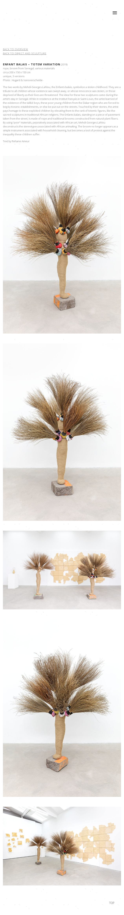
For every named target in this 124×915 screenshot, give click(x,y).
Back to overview (15, 49)
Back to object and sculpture (24, 53)
